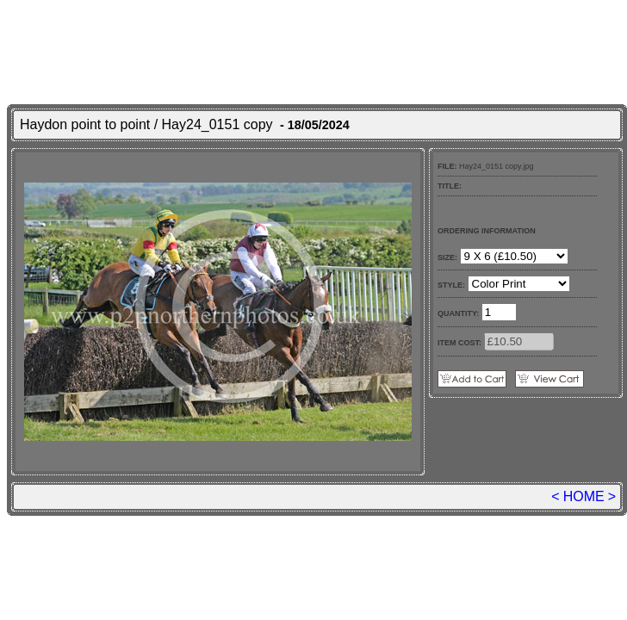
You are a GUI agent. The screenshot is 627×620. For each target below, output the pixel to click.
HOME (584, 496)
